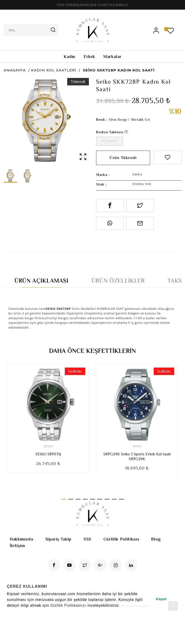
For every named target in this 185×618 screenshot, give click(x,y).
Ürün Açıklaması (41, 280)
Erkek (89, 56)
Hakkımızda (21, 539)
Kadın (69, 56)
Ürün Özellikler (118, 280)
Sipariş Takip (58, 539)
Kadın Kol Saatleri (53, 70)
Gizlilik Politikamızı (68, 605)
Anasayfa (15, 70)
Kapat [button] (161, 599)
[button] (7, 611)
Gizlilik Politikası (121, 539)
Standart (109, 141)
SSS (87, 539)
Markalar (112, 56)
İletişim (17, 545)
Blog (156, 539)
